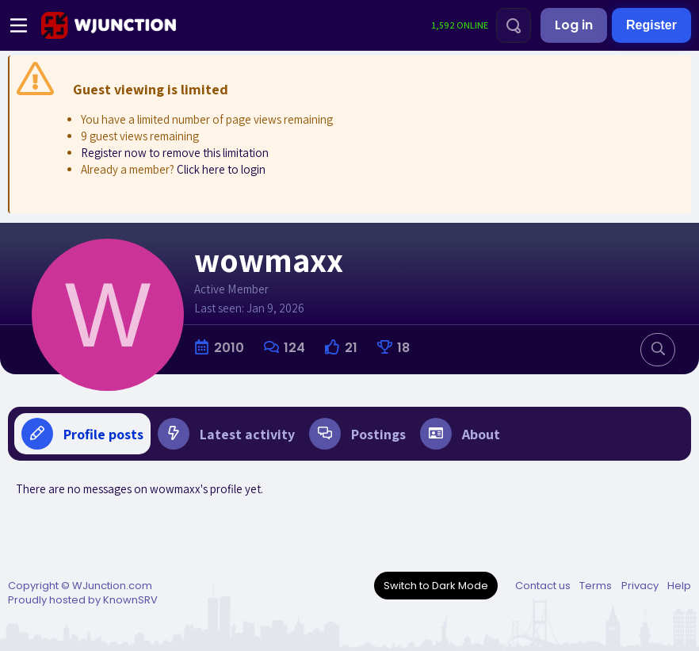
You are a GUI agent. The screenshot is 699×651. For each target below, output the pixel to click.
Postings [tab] (357, 434)
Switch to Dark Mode (436, 585)
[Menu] (18, 25)
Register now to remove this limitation (175, 152)
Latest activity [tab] (226, 434)
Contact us (543, 585)
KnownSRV (130, 599)
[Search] (513, 25)
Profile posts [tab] (82, 434)
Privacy (640, 585)
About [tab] (460, 434)
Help (679, 585)
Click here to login (221, 169)
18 (403, 348)
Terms (595, 585)
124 (294, 348)
